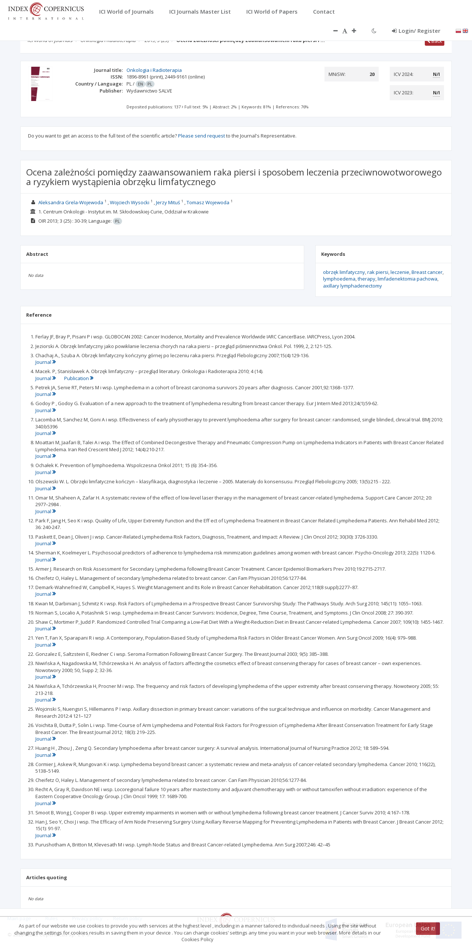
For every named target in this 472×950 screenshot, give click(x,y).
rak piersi (377, 272)
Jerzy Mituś (168, 202)
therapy (366, 278)
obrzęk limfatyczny (344, 272)
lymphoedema (339, 278)
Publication (78, 378)
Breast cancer (427, 272)
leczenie (400, 272)
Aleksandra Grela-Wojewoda (70, 202)
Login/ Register (416, 30)
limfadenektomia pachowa (407, 278)
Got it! (428, 928)
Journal (45, 362)
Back (434, 41)
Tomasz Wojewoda (208, 202)
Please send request (201, 135)
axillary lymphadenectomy (352, 285)
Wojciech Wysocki (129, 202)
